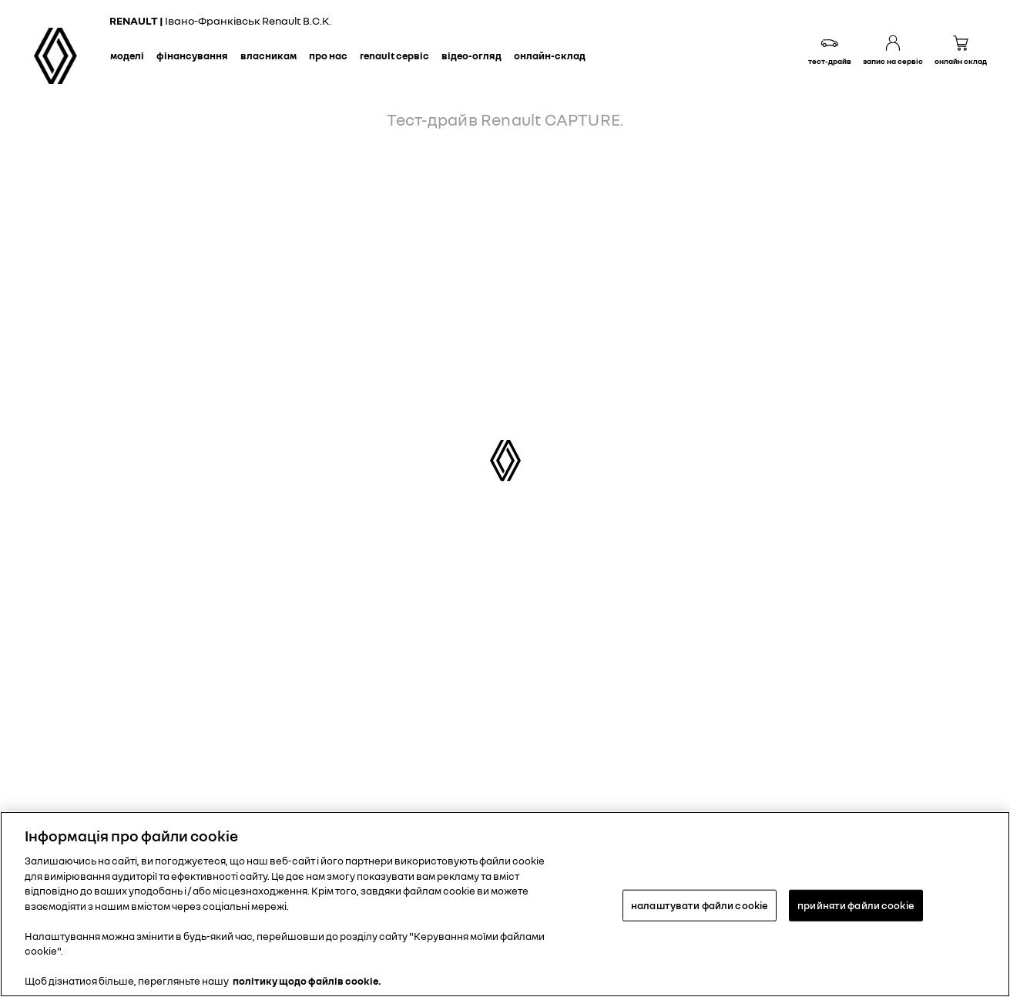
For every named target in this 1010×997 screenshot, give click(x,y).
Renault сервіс (394, 55)
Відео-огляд (471, 55)
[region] (505, 904)
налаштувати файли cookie (699, 904)
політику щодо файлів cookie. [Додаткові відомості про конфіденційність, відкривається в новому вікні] (307, 981)
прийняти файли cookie (855, 904)
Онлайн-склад (550, 55)
